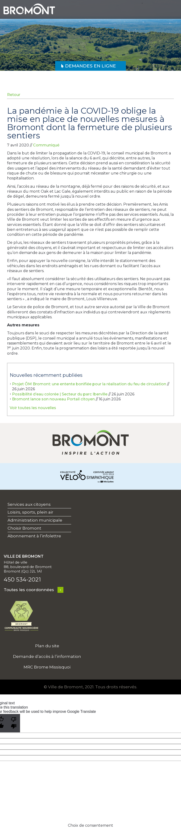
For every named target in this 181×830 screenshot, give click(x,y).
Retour (13, 94)
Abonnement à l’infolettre (34, 536)
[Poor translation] (13, 723)
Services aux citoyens (29, 504)
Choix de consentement (90, 825)
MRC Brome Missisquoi (47, 667)
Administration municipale (35, 520)
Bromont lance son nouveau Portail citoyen (53, 399)
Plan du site (47, 645)
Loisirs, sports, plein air (30, 512)
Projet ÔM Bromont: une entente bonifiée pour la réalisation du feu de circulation (89, 384)
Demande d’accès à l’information (47, 656)
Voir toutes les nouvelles (33, 408)
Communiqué (46, 145)
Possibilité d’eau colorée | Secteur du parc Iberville (59, 394)
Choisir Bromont (24, 528)
